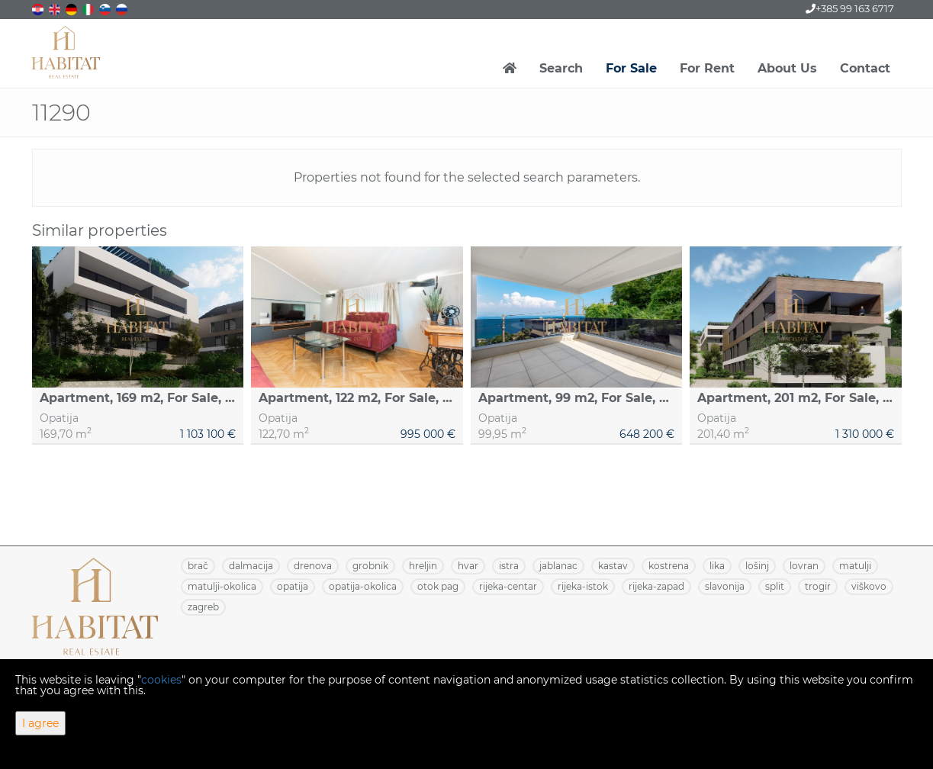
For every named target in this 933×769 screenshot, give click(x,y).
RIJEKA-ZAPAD (656, 586)
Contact (865, 68)
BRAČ (198, 565)
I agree (40, 723)
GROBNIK (370, 565)
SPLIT (774, 586)
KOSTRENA (668, 565)
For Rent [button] (707, 68)
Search (561, 68)
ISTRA (509, 565)
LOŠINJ (757, 565)
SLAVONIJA (725, 586)
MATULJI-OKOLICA (222, 586)
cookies (161, 680)
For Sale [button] (631, 68)
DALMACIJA (251, 565)
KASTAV (613, 565)
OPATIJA (292, 586)
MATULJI (855, 565)
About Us (787, 68)
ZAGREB (203, 607)
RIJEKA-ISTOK (583, 586)
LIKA (717, 565)
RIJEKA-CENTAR (508, 586)
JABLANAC (558, 565)
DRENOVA (313, 565)
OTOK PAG (437, 586)
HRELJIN (423, 565)
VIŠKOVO (868, 586)
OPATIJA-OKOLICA (363, 586)
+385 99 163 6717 (850, 8)
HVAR (468, 565)
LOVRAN (804, 565)
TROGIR (818, 586)
